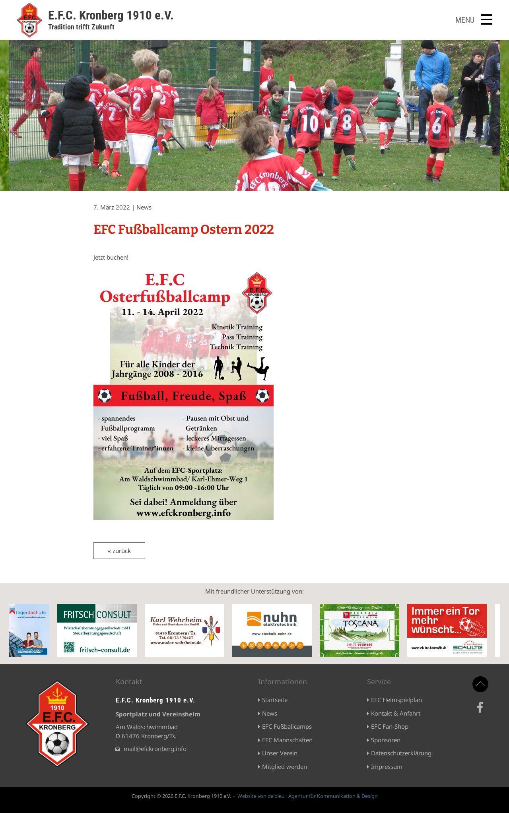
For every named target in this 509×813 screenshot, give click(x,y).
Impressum (386, 766)
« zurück (119, 551)
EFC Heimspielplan (396, 700)
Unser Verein (279, 753)
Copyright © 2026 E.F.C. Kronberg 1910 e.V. (181, 795)
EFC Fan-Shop (389, 726)
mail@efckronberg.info (155, 749)
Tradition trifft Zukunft (81, 27)
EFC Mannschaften (287, 740)
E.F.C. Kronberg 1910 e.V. (111, 15)
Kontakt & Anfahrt (395, 713)
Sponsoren (385, 740)
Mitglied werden (284, 766)
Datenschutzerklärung (401, 753)
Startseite (275, 700)
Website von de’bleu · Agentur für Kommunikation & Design (307, 795)
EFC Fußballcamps (287, 726)
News (269, 713)
